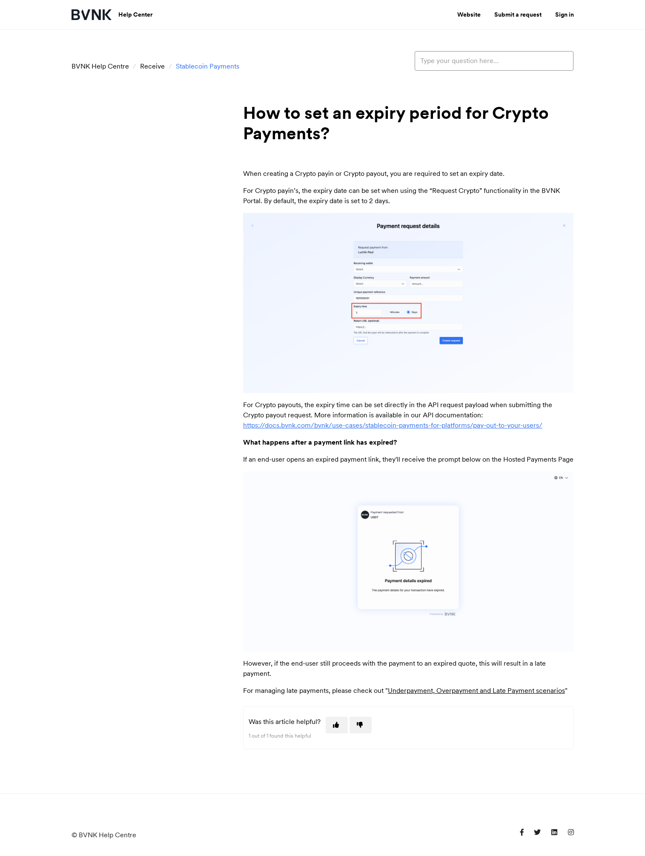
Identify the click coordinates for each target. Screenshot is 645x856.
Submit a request (518, 14)
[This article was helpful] (337, 725)
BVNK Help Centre (100, 66)
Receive (152, 66)
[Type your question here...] (494, 61)
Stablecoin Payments (207, 66)
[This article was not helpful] (361, 725)
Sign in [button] (564, 14)
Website (469, 14)
